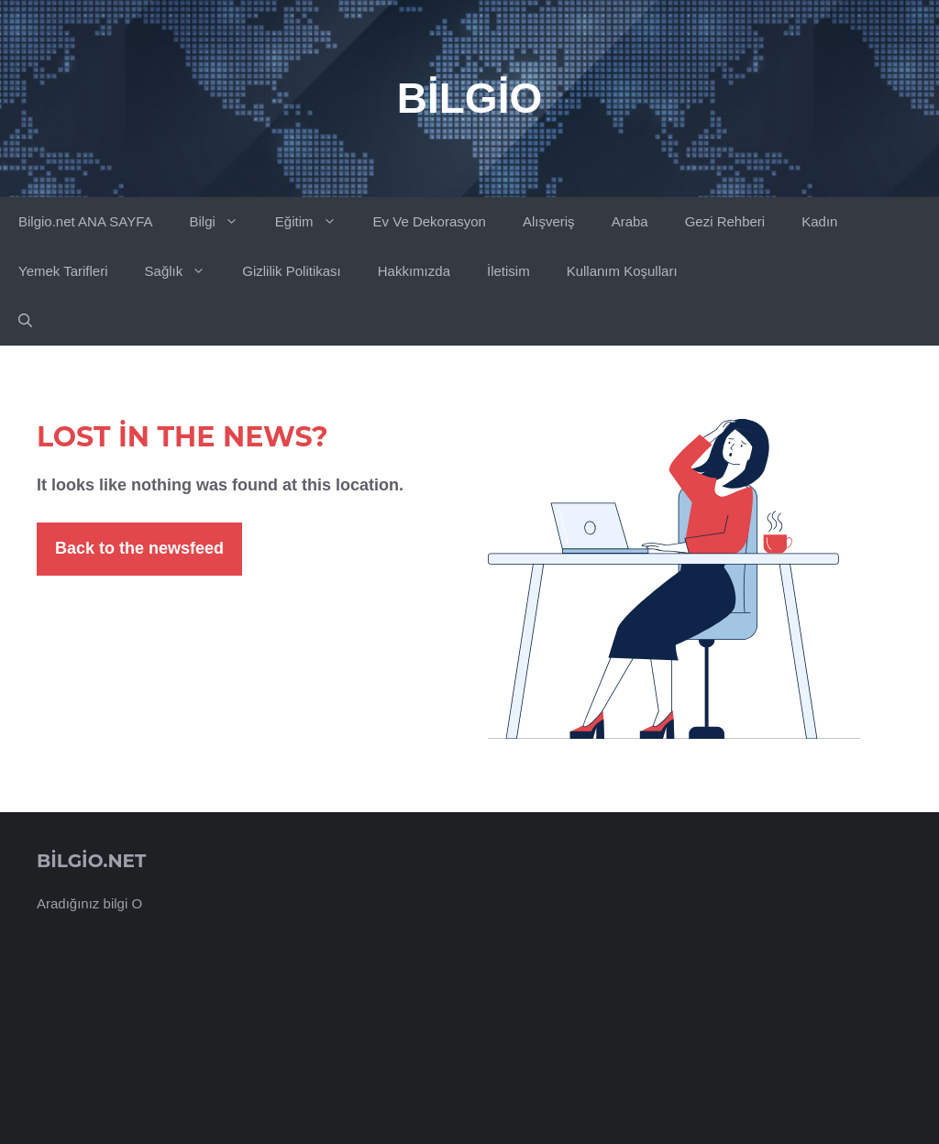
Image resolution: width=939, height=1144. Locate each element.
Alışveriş (549, 221)
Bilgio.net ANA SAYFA (85, 221)
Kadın (819, 221)
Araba (630, 221)
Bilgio (469, 98)
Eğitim (315, 222)
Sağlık (185, 271)
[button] (25, 321)
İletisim (508, 271)
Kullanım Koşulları (622, 271)
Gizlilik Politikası (291, 271)
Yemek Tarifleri (63, 271)
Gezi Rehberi (725, 221)
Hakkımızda (414, 271)
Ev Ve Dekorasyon (429, 221)
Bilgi (222, 222)
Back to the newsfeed (139, 548)
